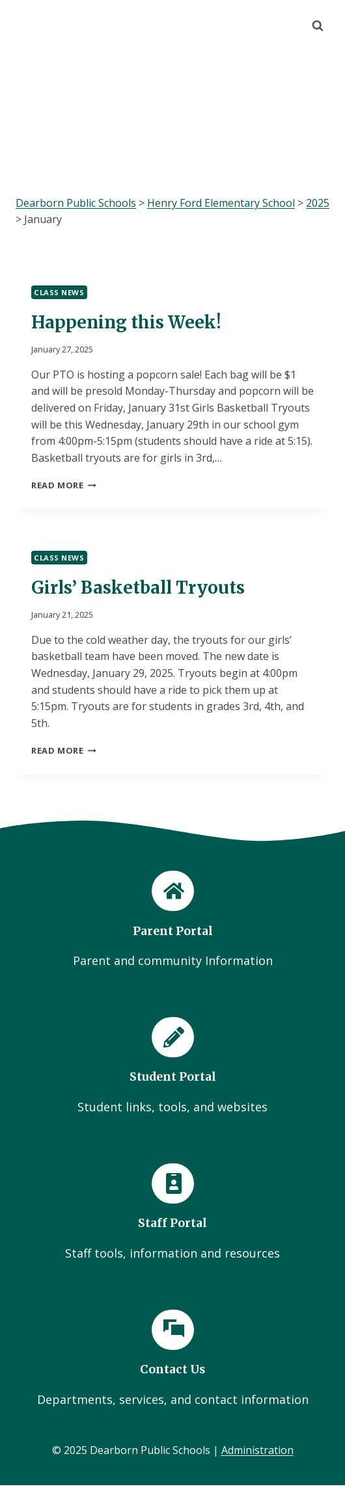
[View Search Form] (317, 26)
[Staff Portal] (172, 1213)
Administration (257, 1450)
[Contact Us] (172, 1359)
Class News (59, 292)
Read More (63, 485)
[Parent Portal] (172, 920)
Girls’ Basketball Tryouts (138, 587)
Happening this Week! (126, 322)
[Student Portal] (172, 1067)
